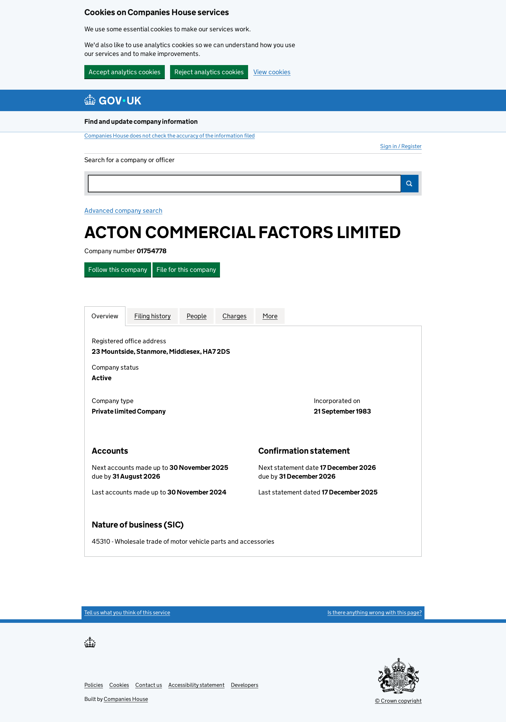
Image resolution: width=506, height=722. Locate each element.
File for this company (186, 270)
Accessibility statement (196, 685)
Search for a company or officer (129, 160)
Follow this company (117, 270)
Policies (93, 685)
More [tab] (270, 316)
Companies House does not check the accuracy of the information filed (169, 135)
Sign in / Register (401, 146)
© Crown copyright (398, 700)
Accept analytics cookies (125, 72)
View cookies (272, 72)
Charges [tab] (234, 316)
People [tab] (197, 316)
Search (410, 183)
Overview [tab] (104, 316)
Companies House (126, 699)
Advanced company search (123, 210)
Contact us (148, 685)
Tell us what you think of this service (127, 612)
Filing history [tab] (152, 316)
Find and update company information (141, 121)
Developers (244, 685)
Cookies (119, 685)
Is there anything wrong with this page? (374, 612)
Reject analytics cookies (209, 72)
